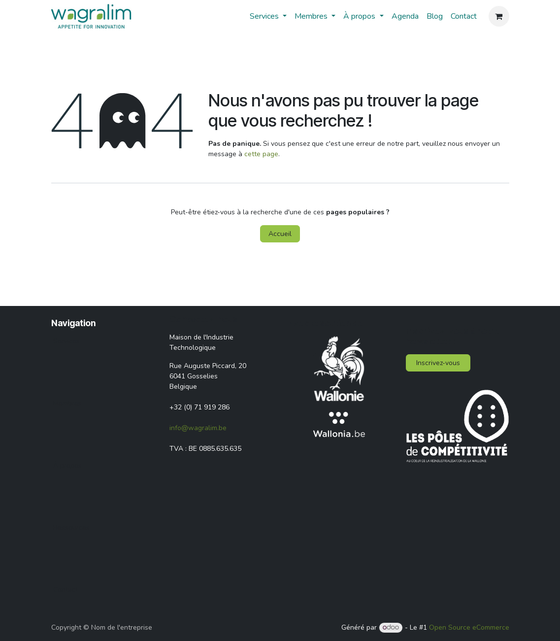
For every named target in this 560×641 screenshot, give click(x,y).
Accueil (280, 233)
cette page (261, 154)
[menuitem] (268, 16)
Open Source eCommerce (469, 627)
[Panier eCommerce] (499, 16)
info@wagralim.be (198, 428)
